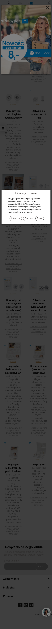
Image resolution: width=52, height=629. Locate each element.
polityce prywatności (23, 212)
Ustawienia (15, 218)
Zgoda (39, 218)
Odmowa (28, 218)
